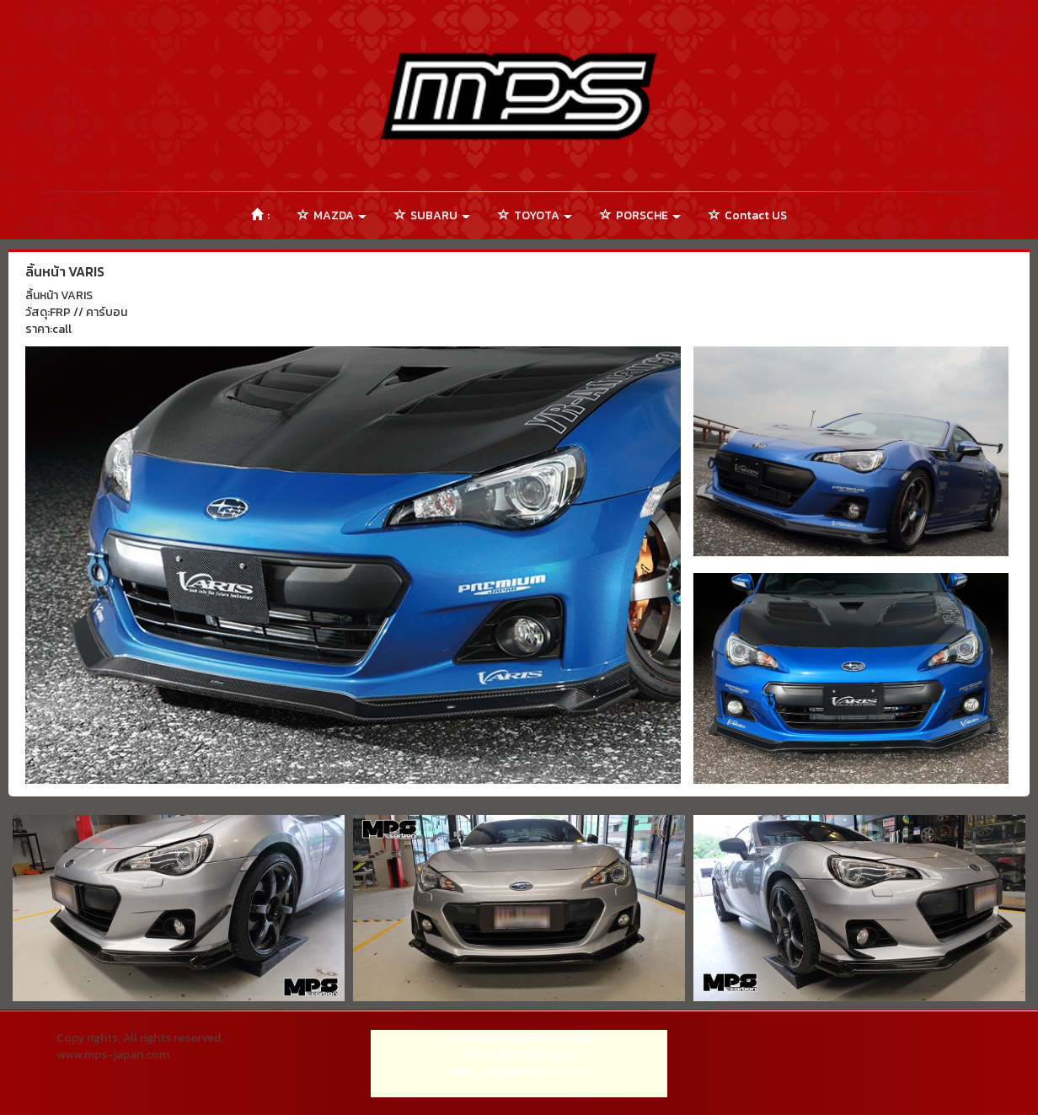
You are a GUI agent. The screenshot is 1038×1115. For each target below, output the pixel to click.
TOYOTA (535, 215)
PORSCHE (640, 215)
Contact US (748, 215)
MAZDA (332, 215)
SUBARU (432, 215)
